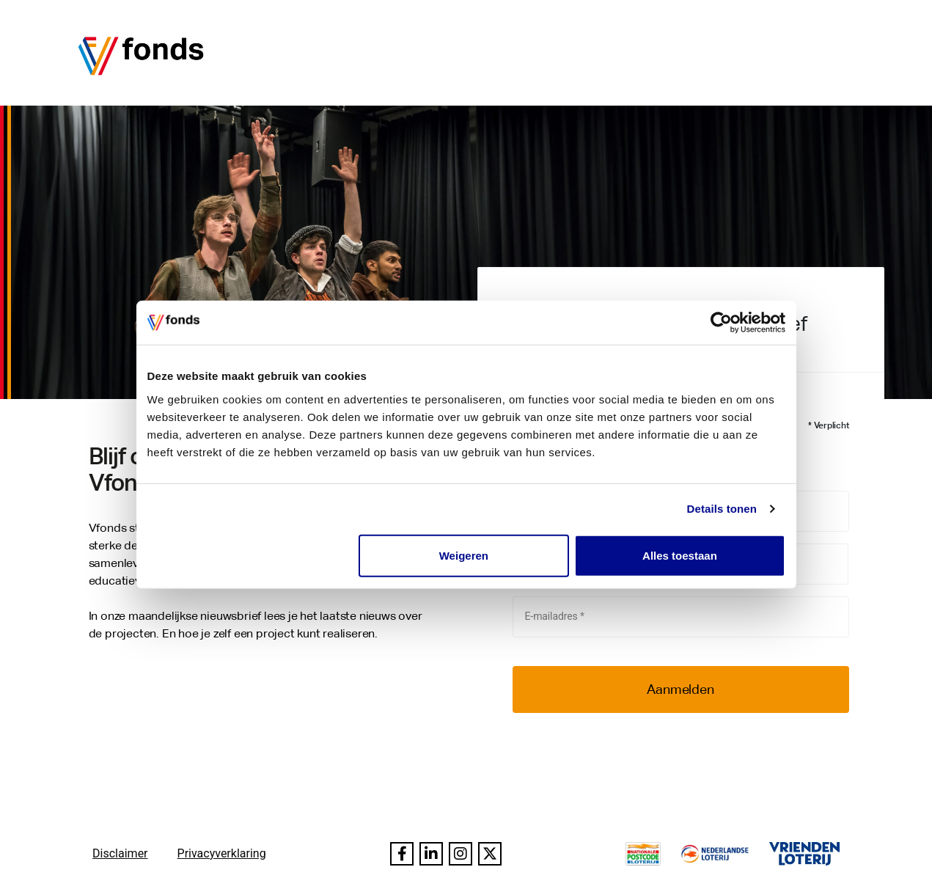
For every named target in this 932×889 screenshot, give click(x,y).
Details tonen (722, 508)
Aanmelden (680, 689)
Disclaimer (119, 853)
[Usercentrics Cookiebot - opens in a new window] (721, 323)
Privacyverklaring (221, 853)
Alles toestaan (679, 555)
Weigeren (463, 555)
